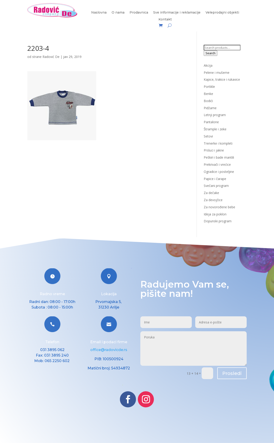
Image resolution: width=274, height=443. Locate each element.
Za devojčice (213, 200)
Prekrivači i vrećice (217, 164)
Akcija (208, 65)
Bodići (208, 101)
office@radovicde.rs (108, 350)
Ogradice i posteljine (219, 171)
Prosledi (232, 373)
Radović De (50, 56)
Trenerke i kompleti (218, 143)
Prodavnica (139, 12)
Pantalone (211, 122)
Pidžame (210, 108)
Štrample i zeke (215, 129)
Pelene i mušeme (216, 72)
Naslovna (99, 12)
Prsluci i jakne (214, 150)
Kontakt (165, 19)
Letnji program (215, 115)
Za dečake (211, 193)
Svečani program (216, 185)
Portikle (209, 86)
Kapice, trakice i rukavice (222, 79)
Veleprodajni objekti (222, 12)
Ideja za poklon (215, 214)
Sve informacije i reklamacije (177, 12)
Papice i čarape (215, 179)
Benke (208, 93)
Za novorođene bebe (219, 207)
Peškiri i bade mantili (219, 157)
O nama (118, 12)
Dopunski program (218, 221)
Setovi (208, 136)
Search (210, 53)
